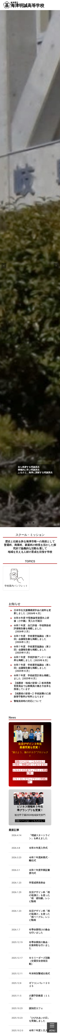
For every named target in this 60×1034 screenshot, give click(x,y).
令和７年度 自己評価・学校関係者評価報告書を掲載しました (32, 628)
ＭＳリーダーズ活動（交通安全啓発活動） (39, 960)
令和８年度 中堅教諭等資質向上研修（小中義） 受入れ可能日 (31, 619)
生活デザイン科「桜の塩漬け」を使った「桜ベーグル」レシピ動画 (39, 915)
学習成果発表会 (37, 882)
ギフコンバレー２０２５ (39, 984)
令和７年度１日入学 (39, 1030)
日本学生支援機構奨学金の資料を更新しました (32, 612)
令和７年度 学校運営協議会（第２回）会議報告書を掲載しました (32, 649)
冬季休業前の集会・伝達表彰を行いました (39, 945)
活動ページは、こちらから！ (30, 761)
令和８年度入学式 (38, 848)
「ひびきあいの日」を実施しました (39, 1019)
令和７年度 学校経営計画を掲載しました (32, 677)
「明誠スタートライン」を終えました (39, 837)
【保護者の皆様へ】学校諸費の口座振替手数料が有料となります (32, 695)
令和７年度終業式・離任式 (39, 859)
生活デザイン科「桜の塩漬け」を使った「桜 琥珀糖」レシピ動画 (39, 897)
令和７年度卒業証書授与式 (39, 871)
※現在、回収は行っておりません (30, 764)
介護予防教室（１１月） (39, 997)
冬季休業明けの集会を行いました (39, 931)
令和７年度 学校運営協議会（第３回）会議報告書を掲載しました (32, 639)
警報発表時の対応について (28, 701)
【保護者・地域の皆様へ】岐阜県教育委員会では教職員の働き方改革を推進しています (32, 686)
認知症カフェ (36, 1008)
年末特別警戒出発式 (39, 973)
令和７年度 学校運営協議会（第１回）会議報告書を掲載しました (32, 668)
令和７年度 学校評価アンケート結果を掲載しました (32, 659)
